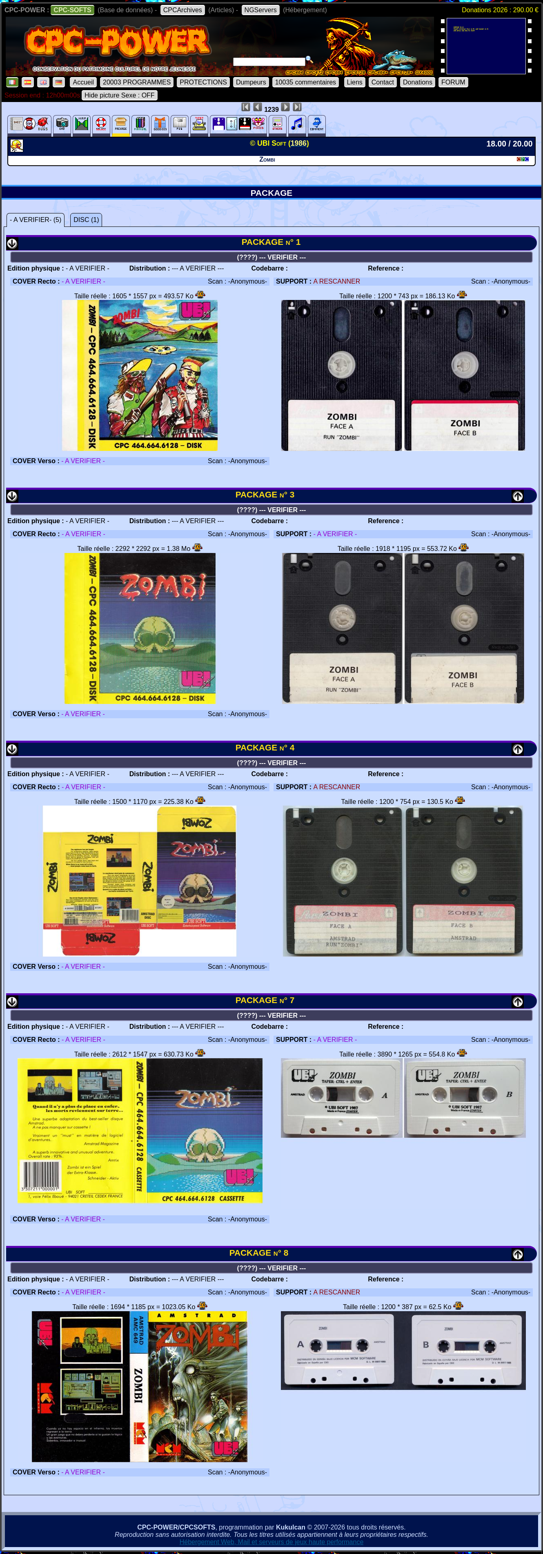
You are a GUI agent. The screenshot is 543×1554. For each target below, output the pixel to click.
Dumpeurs (251, 82)
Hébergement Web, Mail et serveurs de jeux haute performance (272, 1541)
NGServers (261, 10)
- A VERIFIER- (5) (35, 219)
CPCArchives (182, 10)
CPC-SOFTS (72, 10)
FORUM (453, 82)
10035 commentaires (305, 82)
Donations (417, 82)
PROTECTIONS (203, 82)
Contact (383, 82)
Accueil (83, 82)
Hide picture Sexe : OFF (120, 95)
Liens (355, 82)
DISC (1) (86, 219)
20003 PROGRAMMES (137, 82)
